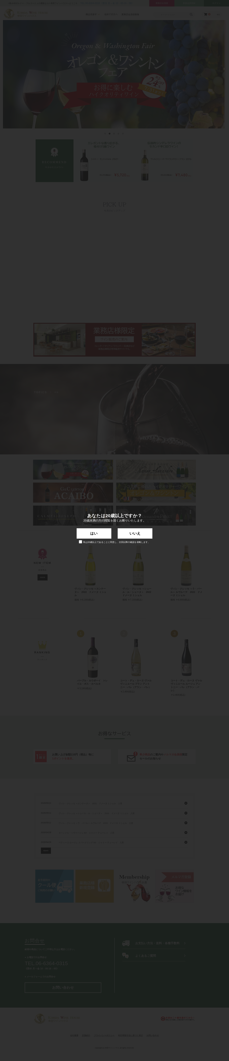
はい (94, 533)
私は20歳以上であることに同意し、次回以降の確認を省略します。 (114, 541)
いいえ (135, 533)
